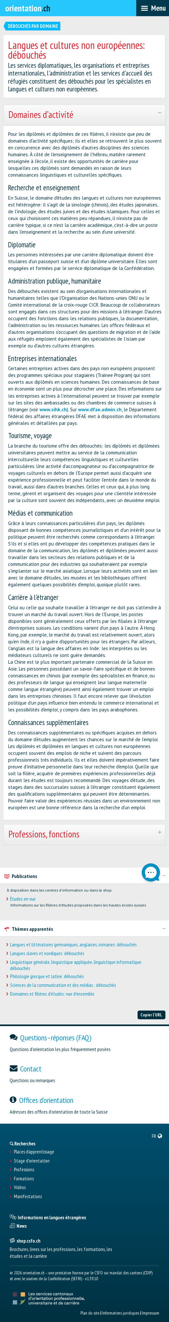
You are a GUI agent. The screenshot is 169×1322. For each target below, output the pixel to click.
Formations (24, 1179)
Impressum (150, 1313)
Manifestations (28, 1196)
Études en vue (23, 899)
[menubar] (152, 8)
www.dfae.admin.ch (100, 409)
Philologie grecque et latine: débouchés (47, 976)
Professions (24, 1170)
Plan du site (89, 1313)
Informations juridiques (120, 1313)
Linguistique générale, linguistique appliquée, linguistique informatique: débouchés (76, 965)
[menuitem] (157, 1136)
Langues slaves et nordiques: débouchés (47, 953)
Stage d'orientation (32, 1161)
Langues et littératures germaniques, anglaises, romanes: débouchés (73, 945)
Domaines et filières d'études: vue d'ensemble (52, 994)
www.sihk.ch (53, 409)
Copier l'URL (151, 1015)
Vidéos (20, 1187)
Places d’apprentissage (34, 1152)
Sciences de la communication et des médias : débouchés (63, 985)
